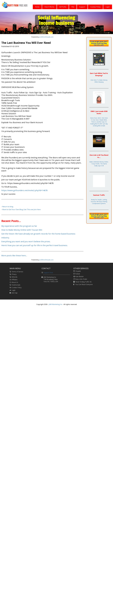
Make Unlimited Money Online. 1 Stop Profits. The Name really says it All (98, 164)
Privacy (14, 274)
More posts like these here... (14, 255)
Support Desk (48, 273)
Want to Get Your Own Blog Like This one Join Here (21, 209)
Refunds (14, 277)
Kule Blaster (79, 276)
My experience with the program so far (19, 226)
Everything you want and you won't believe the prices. (25, 241)
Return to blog (7, 206)
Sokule (77, 274)
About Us (15, 282)
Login (13, 290)
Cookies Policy (17, 287)
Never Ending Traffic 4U (83, 282)
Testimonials (16, 285)
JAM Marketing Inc (55, 304)
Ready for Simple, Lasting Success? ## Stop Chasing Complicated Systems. (99, 201)
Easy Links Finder (81, 279)
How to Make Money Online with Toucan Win (21, 230)
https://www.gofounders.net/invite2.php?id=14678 (24, 190)
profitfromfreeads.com (46, 37)
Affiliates (14, 280)
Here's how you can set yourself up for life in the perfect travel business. (34, 245)
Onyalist (78, 271)
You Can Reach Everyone (84, 284)
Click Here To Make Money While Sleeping (99, 81)
